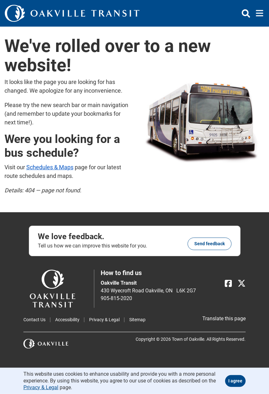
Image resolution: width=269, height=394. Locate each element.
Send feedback (209, 243)
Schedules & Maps (49, 167)
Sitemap (137, 319)
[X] (242, 283)
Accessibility (67, 319)
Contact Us (34, 319)
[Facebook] (228, 283)
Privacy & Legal (104, 319)
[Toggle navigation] (258, 13)
